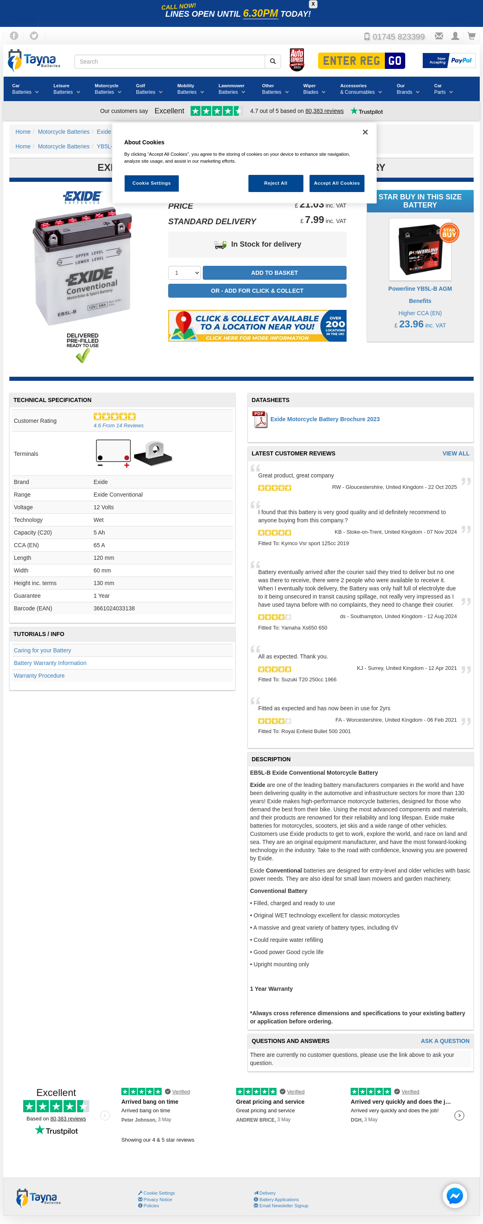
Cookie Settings (159, 1193)
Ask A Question (445, 1041)
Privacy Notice (155, 1199)
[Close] (365, 132)
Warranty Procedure (39, 675)
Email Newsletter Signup (281, 1205)
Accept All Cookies (337, 183)
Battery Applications (276, 1199)
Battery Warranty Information (50, 663)
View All (456, 454)
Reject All (276, 183)
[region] (244, 162)
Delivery (265, 1193)
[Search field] (170, 61)
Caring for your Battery (42, 650)
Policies (148, 1205)
